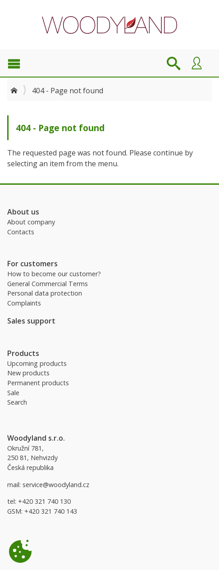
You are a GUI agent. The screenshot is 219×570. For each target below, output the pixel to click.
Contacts (20, 232)
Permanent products (38, 382)
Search (17, 402)
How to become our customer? (54, 273)
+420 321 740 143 (50, 511)
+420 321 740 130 (44, 501)
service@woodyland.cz (56, 484)
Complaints (24, 303)
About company (31, 222)
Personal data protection (44, 293)
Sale (13, 392)
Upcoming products (37, 363)
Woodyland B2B (109, 25)
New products (28, 373)
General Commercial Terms (47, 283)
